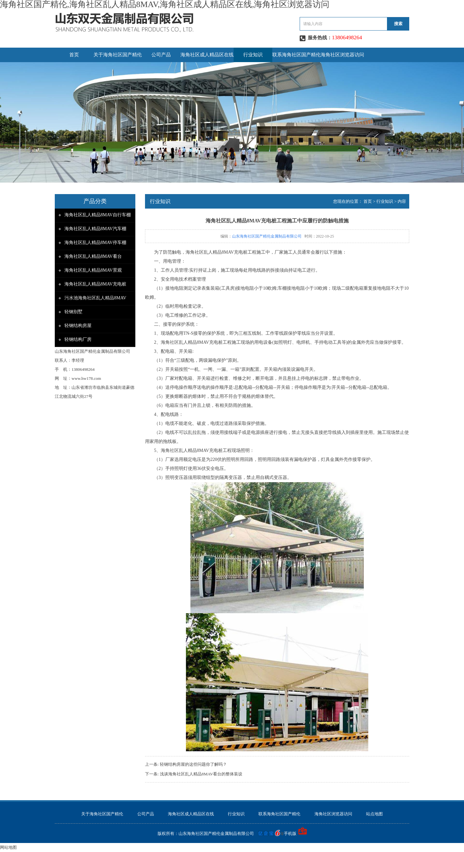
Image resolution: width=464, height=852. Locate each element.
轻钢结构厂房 (78, 339)
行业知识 (253, 54)
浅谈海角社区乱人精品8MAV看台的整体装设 (201, 774)
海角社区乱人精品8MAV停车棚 (95, 242)
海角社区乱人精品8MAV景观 (93, 270)
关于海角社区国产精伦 (117, 54)
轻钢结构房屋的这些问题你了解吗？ (193, 764)
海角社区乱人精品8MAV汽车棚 (95, 228)
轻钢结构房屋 (78, 325)
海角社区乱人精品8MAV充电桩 (95, 284)
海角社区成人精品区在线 (207, 54)
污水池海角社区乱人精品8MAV (95, 297)
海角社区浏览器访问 (342, 54)
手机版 (290, 833)
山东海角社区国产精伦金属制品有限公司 (267, 236)
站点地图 (374, 813)
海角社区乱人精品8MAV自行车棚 (97, 214)
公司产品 (161, 54)
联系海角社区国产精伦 (296, 54)
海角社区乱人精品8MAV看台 (93, 256)
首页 (74, 54)
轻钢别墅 (73, 311)
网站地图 (8, 847)
